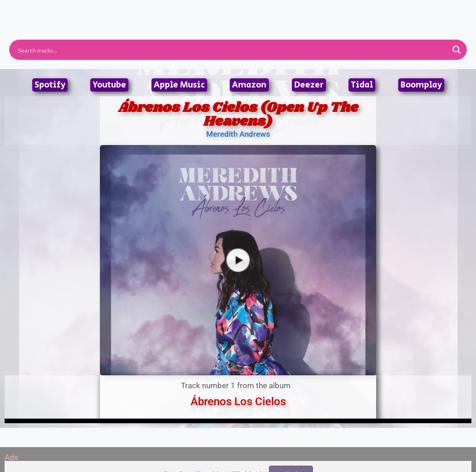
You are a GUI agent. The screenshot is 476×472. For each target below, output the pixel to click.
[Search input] (232, 50)
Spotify (50, 85)
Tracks (240, 11)
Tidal (362, 85)
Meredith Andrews (238, 134)
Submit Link (291, 11)
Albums (197, 11)
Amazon (249, 85)
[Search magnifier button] (456, 49)
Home (114, 11)
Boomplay (421, 85)
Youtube (109, 85)
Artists (155, 11)
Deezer (309, 85)
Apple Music (179, 85)
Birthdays (351, 11)
